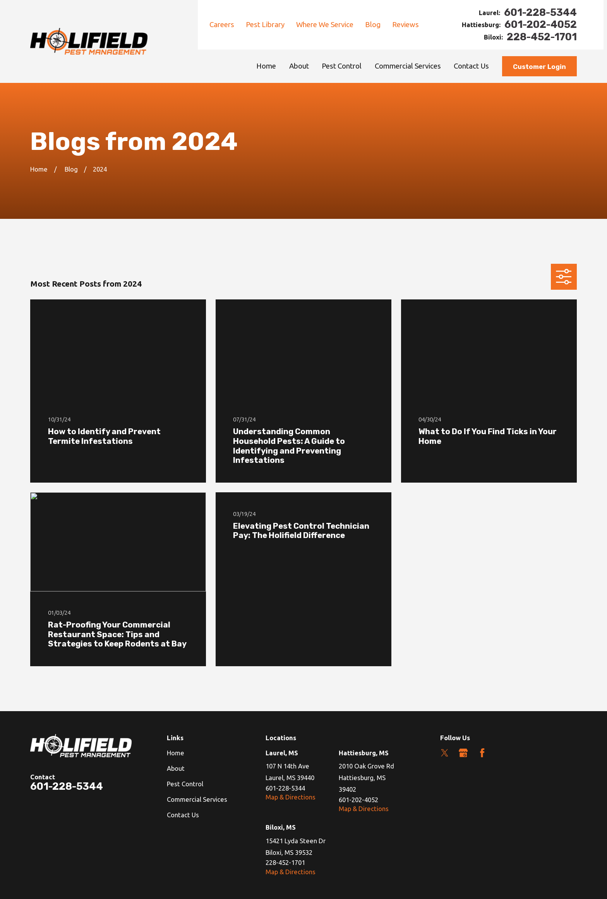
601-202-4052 (540, 25)
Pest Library (265, 25)
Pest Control (185, 783)
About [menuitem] (299, 66)
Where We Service (324, 25)
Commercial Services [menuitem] (408, 66)
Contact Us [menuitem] (471, 66)
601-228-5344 (540, 13)
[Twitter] (444, 752)
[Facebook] (482, 752)
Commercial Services (197, 799)
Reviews (405, 25)
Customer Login (539, 66)
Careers (221, 25)
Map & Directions (291, 797)
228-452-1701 (542, 37)
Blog (373, 25)
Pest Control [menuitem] (342, 66)
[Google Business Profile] (463, 752)
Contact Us (183, 814)
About (176, 768)
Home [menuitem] (266, 66)
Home (175, 752)
